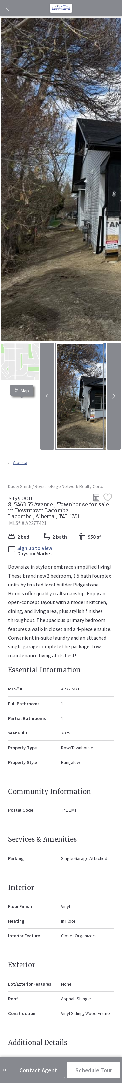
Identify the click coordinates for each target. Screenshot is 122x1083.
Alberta (20, 462)
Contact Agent (38, 1070)
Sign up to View (34, 548)
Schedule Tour (93, 1070)
